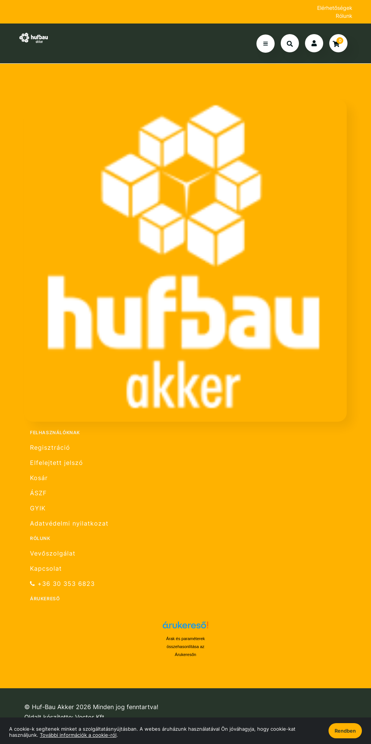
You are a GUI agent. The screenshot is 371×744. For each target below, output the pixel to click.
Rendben (345, 731)
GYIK (38, 508)
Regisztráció (50, 447)
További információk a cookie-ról (78, 735)
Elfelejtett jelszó (56, 462)
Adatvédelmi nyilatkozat (69, 523)
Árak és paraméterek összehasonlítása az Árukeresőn (185, 646)
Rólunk (344, 16)
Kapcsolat (46, 568)
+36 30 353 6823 (62, 583)
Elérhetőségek (334, 8)
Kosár (39, 478)
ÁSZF (38, 493)
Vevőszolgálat (52, 553)
